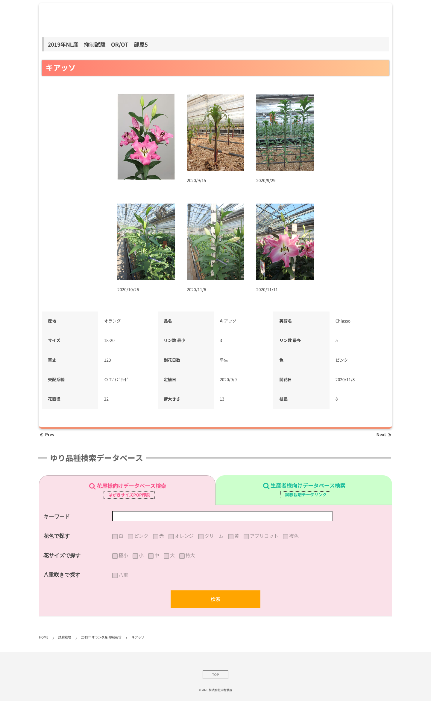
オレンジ (184, 536)
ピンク (141, 536)
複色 (294, 536)
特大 (190, 555)
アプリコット (264, 536)
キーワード (56, 517)
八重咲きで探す (62, 575)
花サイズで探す (62, 555)
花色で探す (56, 536)
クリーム (214, 536)
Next (384, 435)
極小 (123, 555)
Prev (46, 435)
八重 (123, 574)
